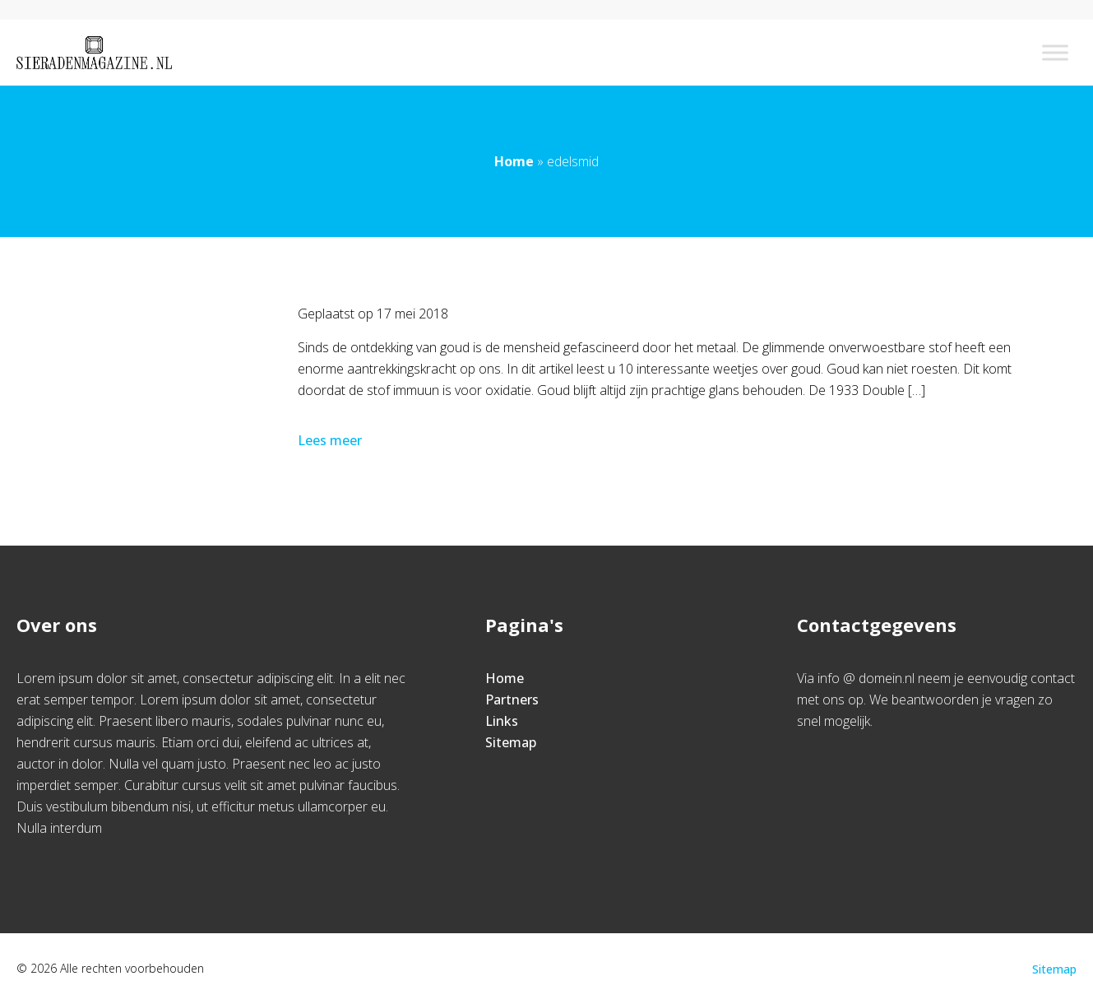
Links (501, 721)
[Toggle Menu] (1055, 52)
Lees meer (331, 440)
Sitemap (510, 742)
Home (514, 161)
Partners (512, 699)
